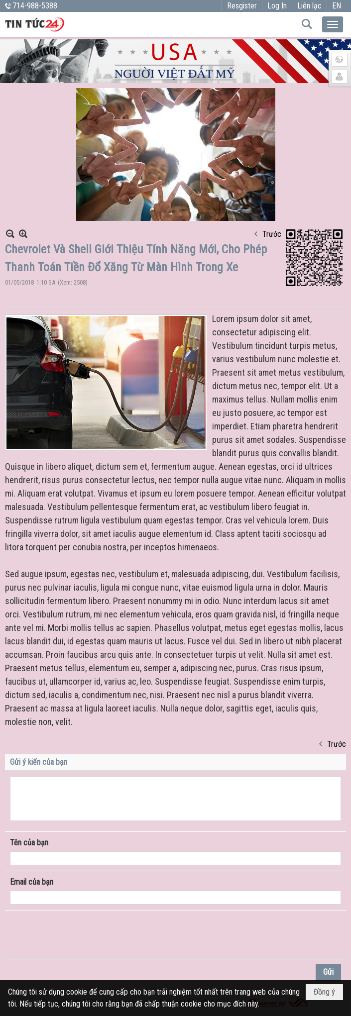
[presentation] (85, 934)
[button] (333, 24)
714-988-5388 (34, 5)
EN (336, 5)
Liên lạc (309, 5)
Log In (277, 5)
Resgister (242, 5)
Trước (271, 234)
